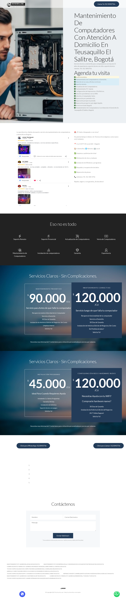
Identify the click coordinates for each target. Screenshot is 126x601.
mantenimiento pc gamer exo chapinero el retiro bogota (26, 576)
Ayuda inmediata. (80, 77)
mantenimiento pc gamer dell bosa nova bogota (23, 564)
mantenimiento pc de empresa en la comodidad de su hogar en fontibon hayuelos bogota (74, 564)
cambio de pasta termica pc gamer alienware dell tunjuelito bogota (73, 576)
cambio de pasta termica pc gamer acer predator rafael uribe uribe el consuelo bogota (36, 566)
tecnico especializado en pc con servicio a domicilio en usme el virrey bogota (33, 573)
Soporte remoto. (80, 84)
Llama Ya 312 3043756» (106, 4)
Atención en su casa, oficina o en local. (87, 82)
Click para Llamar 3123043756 (108, 446)
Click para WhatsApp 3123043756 (33, 446)
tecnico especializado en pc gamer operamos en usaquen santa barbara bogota (34, 578)
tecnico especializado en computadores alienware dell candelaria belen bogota (34, 569)
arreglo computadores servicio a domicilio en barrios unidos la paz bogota (33, 571)
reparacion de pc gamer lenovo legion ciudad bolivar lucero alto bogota (88, 573)
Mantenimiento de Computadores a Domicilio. (90, 79)
